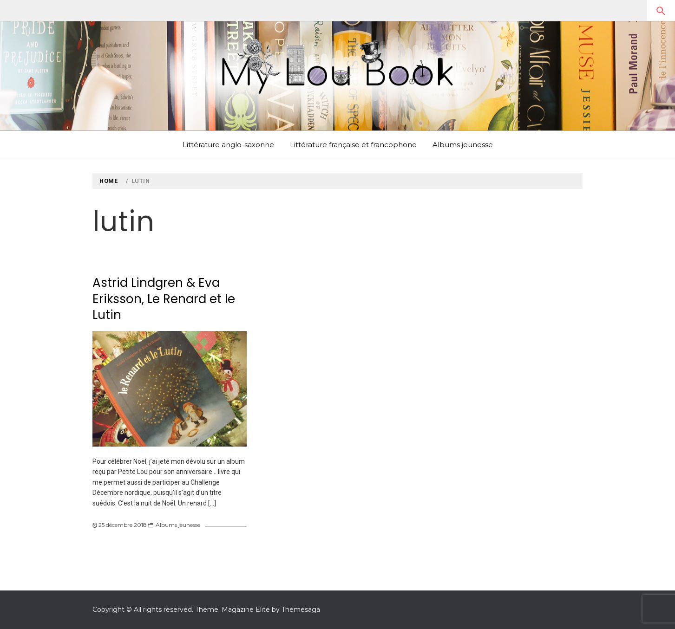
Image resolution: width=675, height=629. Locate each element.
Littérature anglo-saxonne (228, 144)
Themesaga (301, 609)
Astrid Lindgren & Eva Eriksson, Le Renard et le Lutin (163, 298)
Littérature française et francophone (353, 144)
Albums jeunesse (463, 144)
